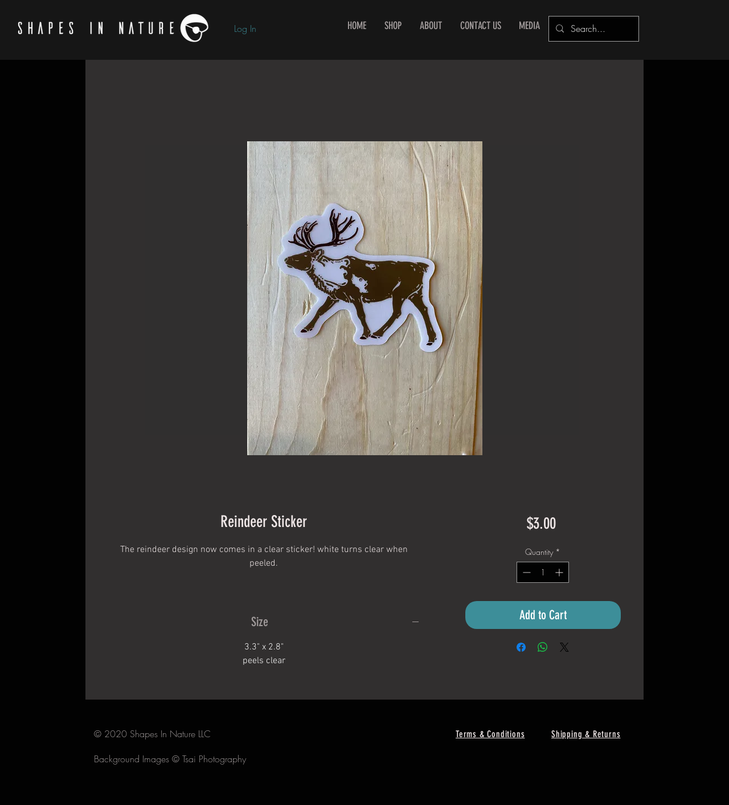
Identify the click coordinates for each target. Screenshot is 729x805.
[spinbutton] (543, 572)
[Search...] (593, 29)
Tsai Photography (214, 759)
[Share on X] (564, 647)
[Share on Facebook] (521, 647)
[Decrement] (525, 572)
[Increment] (560, 572)
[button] (393, 26)
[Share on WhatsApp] (543, 647)
